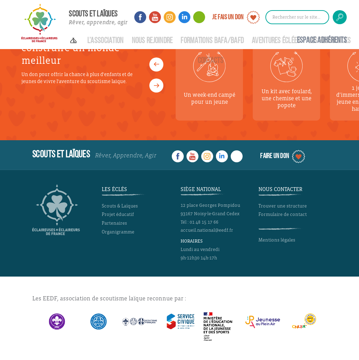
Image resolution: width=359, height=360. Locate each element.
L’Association (105, 41)
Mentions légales (276, 240)
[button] (156, 86)
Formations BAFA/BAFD (212, 41)
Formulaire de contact (282, 214)
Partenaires (114, 223)
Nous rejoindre (152, 41)
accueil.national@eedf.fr (207, 230)
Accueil (74, 37)
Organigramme (118, 232)
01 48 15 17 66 (204, 222)
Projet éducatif (118, 214)
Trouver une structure (282, 206)
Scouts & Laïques (120, 206)
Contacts (210, 61)
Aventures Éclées (276, 41)
